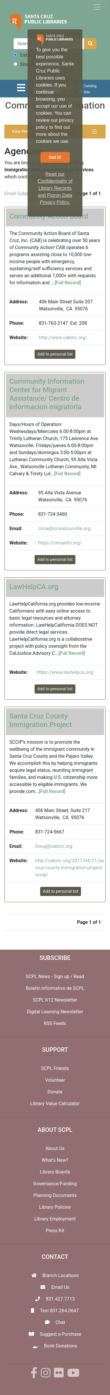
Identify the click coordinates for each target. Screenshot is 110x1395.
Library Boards (55, 1172)
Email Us (60, 1287)
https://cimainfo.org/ (60, 543)
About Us (55, 1148)
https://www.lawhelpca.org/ (65, 672)
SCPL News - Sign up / (50, 976)
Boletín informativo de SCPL (55, 988)
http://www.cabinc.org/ (63, 337)
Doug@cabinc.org (53, 846)
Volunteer (55, 1080)
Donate (55, 1092)
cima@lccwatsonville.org (64, 528)
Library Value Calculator (55, 1103)
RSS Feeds (55, 1023)
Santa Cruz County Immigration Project (40, 720)
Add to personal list (54, 354)
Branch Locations (61, 1275)
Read (79, 976)
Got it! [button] (55, 157)
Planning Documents (55, 1195)
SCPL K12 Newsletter (55, 1000)
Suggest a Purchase (61, 1334)
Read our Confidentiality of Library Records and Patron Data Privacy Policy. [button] (55, 188)
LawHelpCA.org (33, 587)
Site (20, 64)
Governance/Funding (55, 1183)
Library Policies (55, 1207)
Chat (60, 1322)
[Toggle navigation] (97, 7)
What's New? (55, 1160)
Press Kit (55, 1230)
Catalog (24, 55)
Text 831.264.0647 (59, 1310)
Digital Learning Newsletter (55, 1011)
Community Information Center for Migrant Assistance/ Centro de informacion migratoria (46, 394)
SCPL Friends (55, 1068)
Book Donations (60, 1346)
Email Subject (18, 193)
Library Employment (55, 1219)
